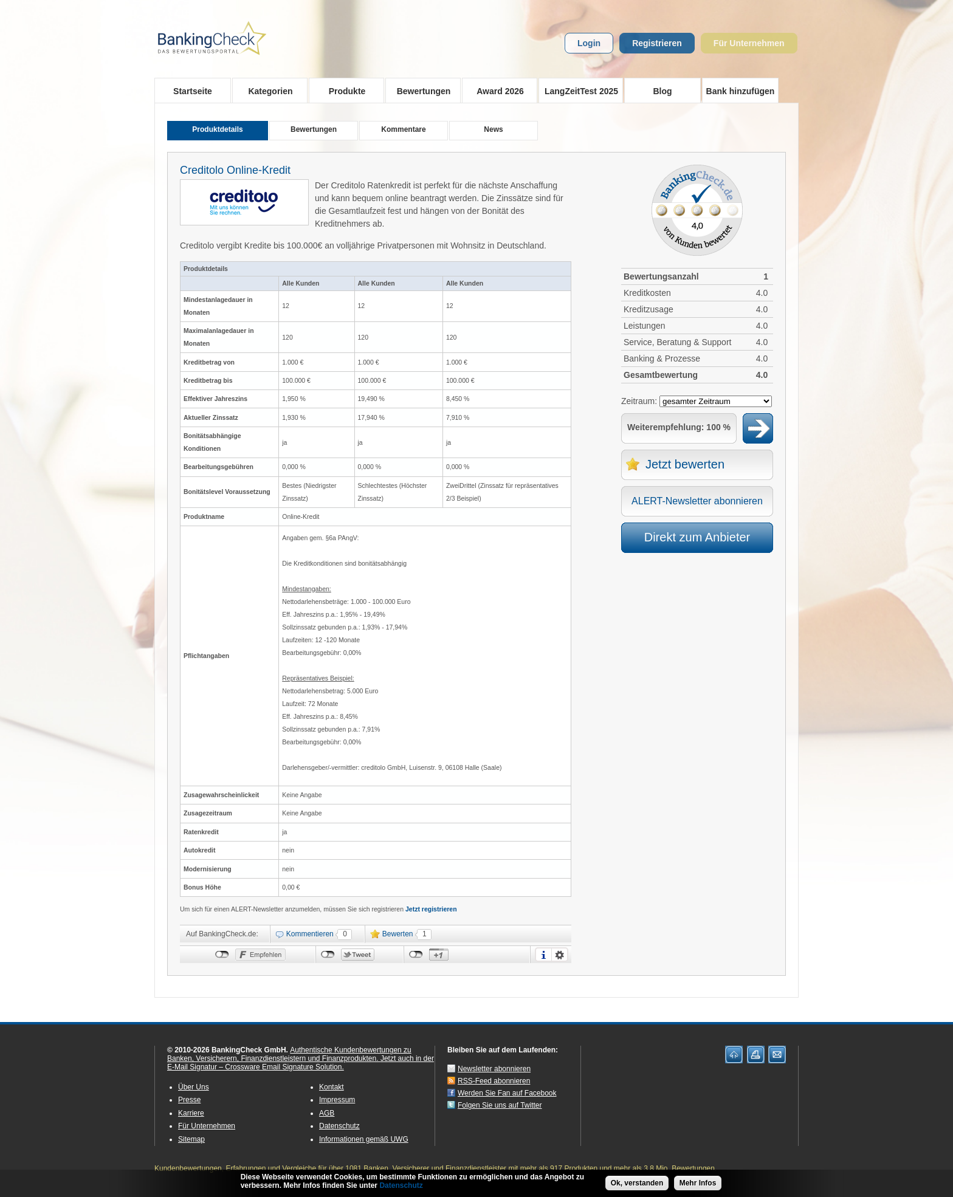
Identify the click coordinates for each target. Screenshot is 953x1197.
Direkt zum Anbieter (697, 537)
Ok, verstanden (637, 1183)
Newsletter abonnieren (494, 1069)
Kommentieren (310, 934)
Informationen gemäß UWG (363, 1139)
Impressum (337, 1100)
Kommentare (403, 129)
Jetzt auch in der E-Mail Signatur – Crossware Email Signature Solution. (300, 1062)
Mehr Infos (698, 1183)
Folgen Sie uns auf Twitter (500, 1105)
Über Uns (193, 1087)
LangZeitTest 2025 (578, 90)
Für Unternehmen (749, 43)
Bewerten (397, 934)
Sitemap (191, 1139)
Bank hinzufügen (740, 91)
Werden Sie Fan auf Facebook (507, 1093)
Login (588, 43)
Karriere (191, 1113)
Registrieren (657, 43)
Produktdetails (217, 129)
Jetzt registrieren (431, 909)
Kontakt (331, 1087)
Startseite (192, 91)
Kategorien (266, 90)
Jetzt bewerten (684, 464)
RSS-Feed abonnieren (494, 1081)
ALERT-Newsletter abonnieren (697, 501)
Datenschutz (339, 1126)
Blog (662, 91)
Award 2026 (496, 90)
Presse (189, 1100)
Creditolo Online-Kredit (235, 170)
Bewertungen (419, 90)
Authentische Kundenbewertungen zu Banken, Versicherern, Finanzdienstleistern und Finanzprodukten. (289, 1054)
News (493, 129)
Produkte (343, 90)
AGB (326, 1113)
